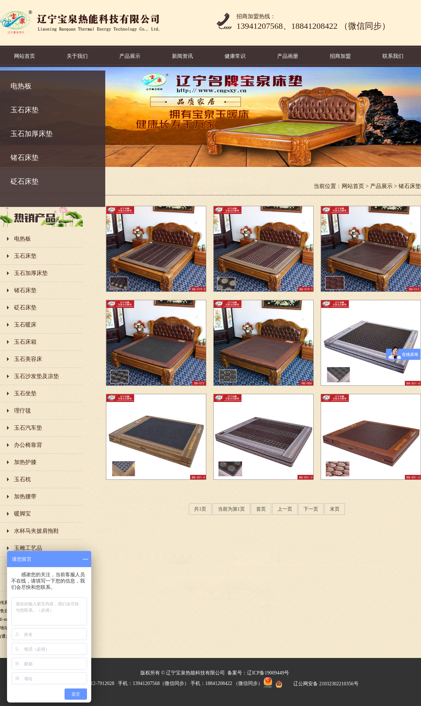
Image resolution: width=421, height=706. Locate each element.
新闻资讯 (182, 56)
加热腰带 (25, 496)
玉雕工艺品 (28, 548)
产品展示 (129, 56)
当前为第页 (231, 509)
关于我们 (77, 56)
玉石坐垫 (25, 393)
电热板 (21, 86)
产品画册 (287, 56)
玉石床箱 (25, 342)
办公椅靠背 (28, 445)
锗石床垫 (25, 157)
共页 (200, 509)
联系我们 (392, 56)
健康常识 (235, 56)
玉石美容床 (28, 359)
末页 (335, 509)
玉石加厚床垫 (32, 133)
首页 (261, 509)
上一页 (285, 509)
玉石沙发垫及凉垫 (36, 376)
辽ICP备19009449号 (268, 672)
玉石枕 (22, 479)
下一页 (310, 509)
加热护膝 (25, 462)
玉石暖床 (25, 325)
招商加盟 (340, 56)
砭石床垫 (25, 181)
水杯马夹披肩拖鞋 (36, 531)
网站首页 (24, 56)
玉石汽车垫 (28, 428)
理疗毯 (22, 410)
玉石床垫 (25, 110)
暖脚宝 (22, 514)
